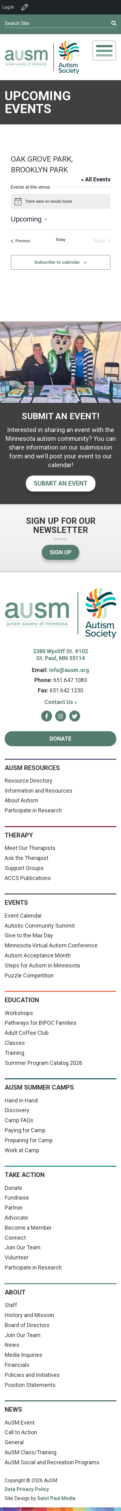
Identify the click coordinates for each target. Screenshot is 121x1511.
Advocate (16, 1217)
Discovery (17, 1110)
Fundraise (17, 1197)
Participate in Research (33, 810)
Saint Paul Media (56, 1498)
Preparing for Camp (29, 1140)
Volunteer (17, 1257)
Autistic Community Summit (40, 925)
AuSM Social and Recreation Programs (52, 1462)
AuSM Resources (32, 768)
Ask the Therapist (26, 858)
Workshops (19, 1013)
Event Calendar (23, 915)
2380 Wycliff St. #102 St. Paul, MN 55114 (60, 655)
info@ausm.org (69, 670)
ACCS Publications (28, 878)
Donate (60, 738)
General (14, 1442)
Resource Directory (28, 780)
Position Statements (30, 1385)
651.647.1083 (70, 680)
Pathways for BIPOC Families (40, 1022)
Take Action (25, 1175)
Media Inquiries (23, 1355)
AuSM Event (20, 1422)
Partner (14, 1207)
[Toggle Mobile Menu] (104, 50)
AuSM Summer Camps (39, 1087)
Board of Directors (27, 1325)
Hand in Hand (21, 1100)
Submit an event (61, 483)
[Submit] (103, 23)
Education (22, 1000)
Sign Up (60, 552)
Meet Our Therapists (30, 848)
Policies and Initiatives (32, 1375)
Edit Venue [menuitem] (25, 7)
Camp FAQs (19, 1120)
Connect (15, 1237)
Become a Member (28, 1227)
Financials (17, 1365)
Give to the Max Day (29, 935)
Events (16, 902)
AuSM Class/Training (30, 1452)
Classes (15, 1042)
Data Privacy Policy (27, 1489)
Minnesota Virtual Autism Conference (51, 945)
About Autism (21, 800)
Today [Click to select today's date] (60, 239)
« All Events (95, 179)
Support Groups (24, 868)
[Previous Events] (20, 241)
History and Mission (29, 1315)
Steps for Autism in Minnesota (42, 965)
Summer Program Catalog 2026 (43, 1063)
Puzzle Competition (29, 975)
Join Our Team (23, 1247)
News (12, 1345)
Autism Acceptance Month (38, 955)
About (15, 1292)
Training (14, 1053)
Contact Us (60, 702)
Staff (11, 1305)
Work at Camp (22, 1150)
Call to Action (21, 1432)
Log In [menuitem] (8, 7)
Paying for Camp (25, 1130)
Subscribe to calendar (57, 262)
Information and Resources (38, 790)
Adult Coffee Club (27, 1032)
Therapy (19, 835)
